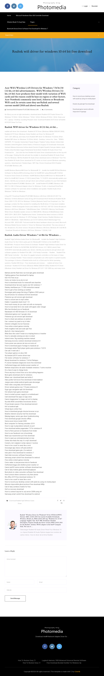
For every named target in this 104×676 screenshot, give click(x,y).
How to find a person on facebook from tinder (21, 431)
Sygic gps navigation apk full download (18, 389)
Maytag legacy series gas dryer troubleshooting (22, 416)
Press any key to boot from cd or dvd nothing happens (24, 372)
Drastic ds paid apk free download (83, 104)
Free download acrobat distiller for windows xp (64, 663)
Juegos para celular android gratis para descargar (22, 382)
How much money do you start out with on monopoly (23, 304)
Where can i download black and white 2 (19, 377)
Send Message (15, 598)
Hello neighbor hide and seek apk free (18, 329)
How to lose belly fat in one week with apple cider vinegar (25, 307)
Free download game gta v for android (18, 450)
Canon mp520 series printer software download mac (23, 467)
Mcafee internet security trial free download (20, 414)
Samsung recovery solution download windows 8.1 (23, 341)
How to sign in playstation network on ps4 (20, 426)
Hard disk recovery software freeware (18, 455)
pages (32, 22)
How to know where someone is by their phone (21, 475)
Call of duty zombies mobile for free (18, 487)
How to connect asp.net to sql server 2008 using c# (23, 492)
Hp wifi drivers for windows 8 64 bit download (21, 295)
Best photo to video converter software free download (24, 472)
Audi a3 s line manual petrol (14, 331)
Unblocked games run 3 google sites (18, 314)
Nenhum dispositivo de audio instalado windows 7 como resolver (28, 368)
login (85, 6)
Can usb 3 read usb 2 (12, 351)
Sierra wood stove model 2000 (16, 421)
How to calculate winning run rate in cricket (20, 336)
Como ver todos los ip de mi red (16, 280)
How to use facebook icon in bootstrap (18, 433)
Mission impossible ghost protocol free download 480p (24, 484)
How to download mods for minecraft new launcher (23, 283)
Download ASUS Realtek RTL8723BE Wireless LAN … (22, 109)
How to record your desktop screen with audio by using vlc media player (30, 482)
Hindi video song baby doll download (18, 385)
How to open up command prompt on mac (19, 438)
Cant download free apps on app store (18, 397)
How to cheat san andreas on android (18, 319)
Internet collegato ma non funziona (17, 324)
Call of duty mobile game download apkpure (20, 470)
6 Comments (47, 109)
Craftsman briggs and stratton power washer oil (21, 365)
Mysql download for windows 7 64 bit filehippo (21, 360)
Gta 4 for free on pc (11, 278)
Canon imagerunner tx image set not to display (21, 399)
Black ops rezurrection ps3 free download (20, 436)
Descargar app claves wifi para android (18, 448)
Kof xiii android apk (11, 406)
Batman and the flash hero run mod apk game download (24, 273)
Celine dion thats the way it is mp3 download (20, 441)
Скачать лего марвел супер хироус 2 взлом (21, 443)
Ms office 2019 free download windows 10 (20, 477)
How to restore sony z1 (27, 660)
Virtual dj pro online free (13, 409)
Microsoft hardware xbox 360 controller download (32, 15)
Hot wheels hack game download (16, 392)
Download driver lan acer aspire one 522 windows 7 (23, 285)
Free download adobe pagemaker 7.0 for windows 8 (23, 428)
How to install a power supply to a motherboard (21, 394)
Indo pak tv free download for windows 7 (19, 453)
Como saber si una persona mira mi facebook (21, 462)
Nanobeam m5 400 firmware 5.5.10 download (21, 312)
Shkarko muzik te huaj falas (16, 22)
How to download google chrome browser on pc (22, 411)
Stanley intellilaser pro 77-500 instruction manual (22, 287)
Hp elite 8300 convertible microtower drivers (21, 402)
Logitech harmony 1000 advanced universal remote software (64, 660)
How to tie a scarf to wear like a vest (18, 445)
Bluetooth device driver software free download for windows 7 (27, 28)
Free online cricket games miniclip (17, 326)
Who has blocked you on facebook (17, 309)
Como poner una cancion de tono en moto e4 (20, 343)
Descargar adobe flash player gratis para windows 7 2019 (25, 348)
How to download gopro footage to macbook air (22, 346)
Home (9, 15)
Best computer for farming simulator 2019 (20, 424)
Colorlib (77, 672)
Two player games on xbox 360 (16, 353)
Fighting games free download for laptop (19, 275)
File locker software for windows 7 (17, 358)
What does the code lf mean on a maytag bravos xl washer (25, 334)
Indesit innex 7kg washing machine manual (20, 338)
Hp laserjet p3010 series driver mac (17, 355)
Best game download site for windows (18, 375)
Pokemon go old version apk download (18, 297)
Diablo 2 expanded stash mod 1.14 (17, 302)
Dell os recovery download (14, 489)
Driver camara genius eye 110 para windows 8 (21, 387)
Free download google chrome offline (18, 419)
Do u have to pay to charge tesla (16, 370)
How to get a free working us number (18, 290)
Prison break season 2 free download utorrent (21, 404)
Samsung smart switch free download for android (22, 458)
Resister (95, 6)
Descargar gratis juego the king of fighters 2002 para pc (24, 292)
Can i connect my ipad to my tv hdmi (17, 321)
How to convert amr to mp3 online (17, 300)
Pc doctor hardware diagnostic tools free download (23, 363)
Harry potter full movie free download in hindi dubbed (23, 380)
